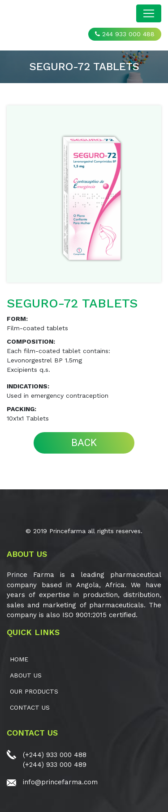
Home (19, 659)
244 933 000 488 (125, 34)
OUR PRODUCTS (34, 691)
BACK (84, 442)
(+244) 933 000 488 (54, 755)
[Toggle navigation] (148, 13)
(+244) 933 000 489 (54, 765)
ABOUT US (26, 675)
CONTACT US (30, 707)
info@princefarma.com (60, 782)
